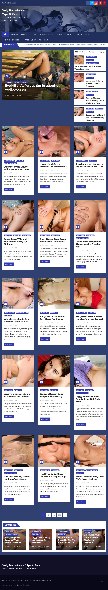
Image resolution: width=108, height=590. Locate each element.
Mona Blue (99, 108)
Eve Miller (9, 82)
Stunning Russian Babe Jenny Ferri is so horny (51, 395)
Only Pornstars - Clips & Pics (21, 565)
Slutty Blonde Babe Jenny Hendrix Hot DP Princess (53, 240)
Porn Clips (90, 60)
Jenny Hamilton (81, 313)
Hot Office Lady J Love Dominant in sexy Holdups (53, 475)
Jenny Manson (91, 74)
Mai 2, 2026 (11, 95)
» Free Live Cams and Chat (37, 40)
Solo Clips (7, 315)
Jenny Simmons (9, 313)
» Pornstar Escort (20, 35)
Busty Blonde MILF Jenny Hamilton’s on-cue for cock (89, 317)
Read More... (9, 189)
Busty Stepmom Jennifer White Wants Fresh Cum (16, 168)
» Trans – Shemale (84, 35)
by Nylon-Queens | (17, 585)
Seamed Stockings (21, 82)
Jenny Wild (90, 108)
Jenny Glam (80, 470)
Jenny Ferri (44, 390)
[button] (105, 37)
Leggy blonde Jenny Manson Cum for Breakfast (53, 165)
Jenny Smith (8, 390)
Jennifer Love (44, 470)
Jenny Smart (80, 235)
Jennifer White (91, 57)
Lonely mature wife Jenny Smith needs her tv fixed (17, 395)
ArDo (20, 95)
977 (59, 515)
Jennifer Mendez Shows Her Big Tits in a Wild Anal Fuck (90, 165)
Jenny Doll (80, 390)
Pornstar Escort (92, 63)
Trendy (101, 52)
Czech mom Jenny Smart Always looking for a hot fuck (88, 244)
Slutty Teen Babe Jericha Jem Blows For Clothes (52, 317)
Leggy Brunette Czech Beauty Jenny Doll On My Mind (88, 399)
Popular (90, 52)
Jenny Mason (8, 470)
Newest (79, 52)
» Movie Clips (64, 35)
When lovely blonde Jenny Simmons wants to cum (17, 320)
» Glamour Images (43, 35)
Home (101, 581)
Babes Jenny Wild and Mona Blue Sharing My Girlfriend (15, 241)
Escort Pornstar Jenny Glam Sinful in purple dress (90, 477)
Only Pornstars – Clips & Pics (22, 580)
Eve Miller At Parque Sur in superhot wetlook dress (32, 87)
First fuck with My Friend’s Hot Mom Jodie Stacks (17, 477)
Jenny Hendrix (45, 235)
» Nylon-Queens (11, 40)
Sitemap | (26, 585)
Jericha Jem (44, 313)
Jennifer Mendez (91, 91)
